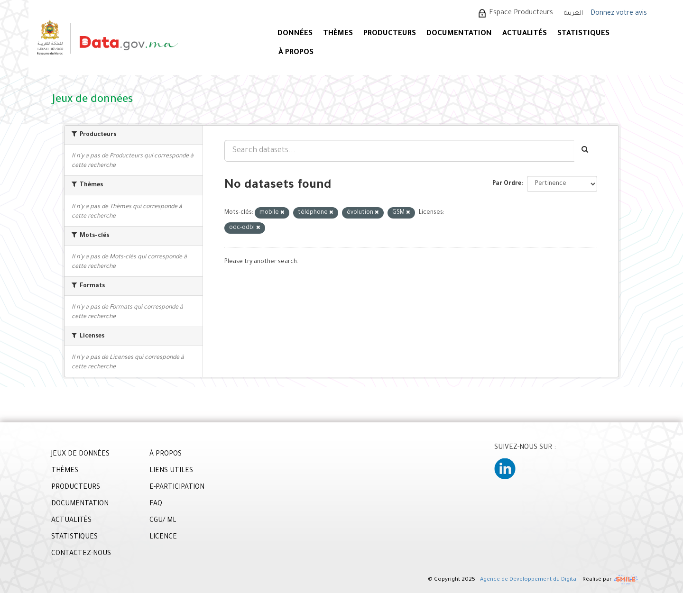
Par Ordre (506, 184)
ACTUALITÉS (524, 34)
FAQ (155, 504)
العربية (573, 13)
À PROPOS (296, 53)
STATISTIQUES (583, 34)
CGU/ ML (162, 521)
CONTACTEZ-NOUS (81, 554)
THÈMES (64, 471)
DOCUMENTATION (459, 34)
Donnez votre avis (619, 14)
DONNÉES (295, 34)
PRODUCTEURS (389, 34)
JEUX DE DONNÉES (80, 454)
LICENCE (163, 537)
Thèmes (338, 34)
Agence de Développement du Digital (529, 580)
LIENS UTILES (171, 471)
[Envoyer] (585, 150)
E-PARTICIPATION (176, 488)
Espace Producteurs (521, 13)
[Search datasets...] (399, 151)
